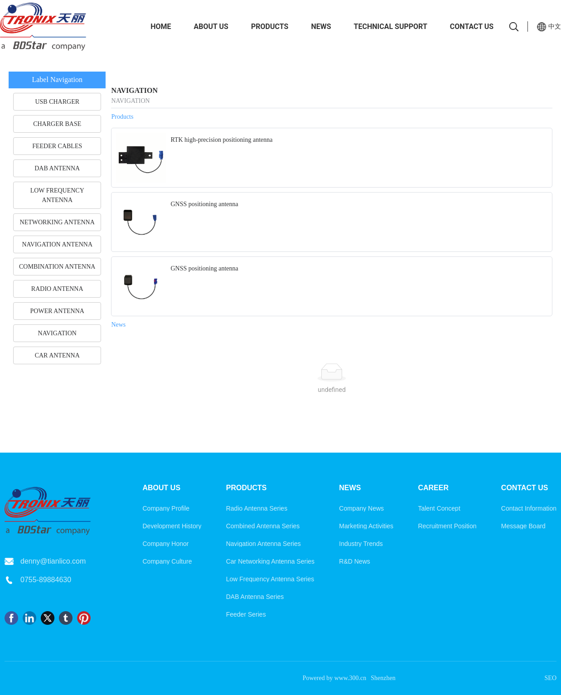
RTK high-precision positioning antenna (221, 139)
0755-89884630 (45, 580)
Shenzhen (383, 678)
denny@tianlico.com (53, 561)
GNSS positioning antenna (204, 204)
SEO (550, 678)
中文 (554, 26)
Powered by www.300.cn (335, 678)
